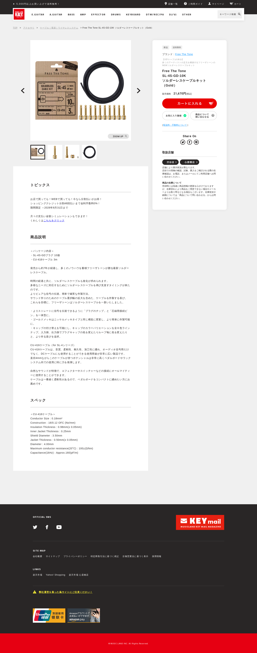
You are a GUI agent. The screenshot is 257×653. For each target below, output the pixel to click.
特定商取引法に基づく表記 (105, 556)
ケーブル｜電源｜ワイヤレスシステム (59, 28)
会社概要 (37, 556)
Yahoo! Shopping (55, 575)
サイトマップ (53, 556)
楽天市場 (37, 575)
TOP (15, 28)
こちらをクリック (54, 220)
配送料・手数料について (175, 125)
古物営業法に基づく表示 (135, 556)
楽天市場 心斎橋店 (79, 575)
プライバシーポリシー (75, 556)
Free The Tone (184, 54)
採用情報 (157, 556)
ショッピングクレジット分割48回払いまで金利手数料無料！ (51, 4)
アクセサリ (28, 28)
